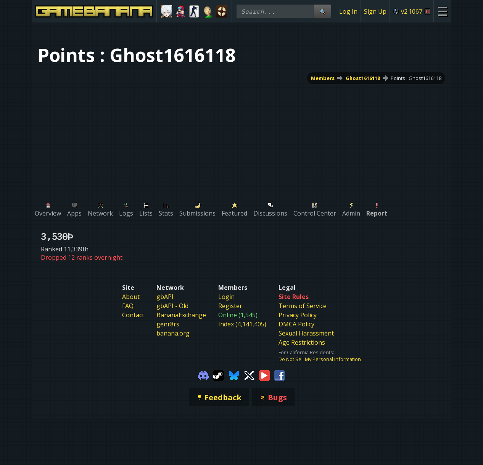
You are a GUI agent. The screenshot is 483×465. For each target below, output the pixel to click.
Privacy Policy (298, 315)
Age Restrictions (302, 342)
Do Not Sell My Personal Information (320, 359)
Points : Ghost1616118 (416, 78)
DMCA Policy (296, 324)
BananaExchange (181, 315)
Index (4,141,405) (242, 324)
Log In (348, 11)
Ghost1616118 (363, 78)
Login (226, 296)
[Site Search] (322, 11)
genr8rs (167, 324)
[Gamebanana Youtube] (264, 375)
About (131, 296)
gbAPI (165, 296)
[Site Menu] (442, 11)
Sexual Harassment (306, 333)
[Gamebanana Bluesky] (234, 375)
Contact (133, 315)
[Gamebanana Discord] (203, 375)
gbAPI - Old (172, 306)
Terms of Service (303, 306)
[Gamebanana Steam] (219, 375)
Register (230, 306)
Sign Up (375, 11)
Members (323, 78)
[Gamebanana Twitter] (249, 375)
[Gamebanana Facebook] (280, 375)
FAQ (128, 306)
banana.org (173, 333)
